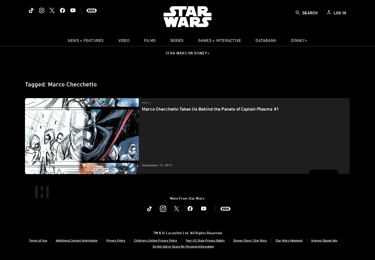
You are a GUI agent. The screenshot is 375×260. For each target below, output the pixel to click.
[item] (85, 41)
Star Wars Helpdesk (289, 240)
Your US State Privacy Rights (205, 240)
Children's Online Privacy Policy (155, 240)
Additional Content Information (77, 240)
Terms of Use (38, 240)
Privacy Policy (115, 240)
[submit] (297, 13)
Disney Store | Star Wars (250, 240)
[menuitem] (124, 41)
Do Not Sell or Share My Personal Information (183, 246)
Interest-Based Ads (324, 240)
